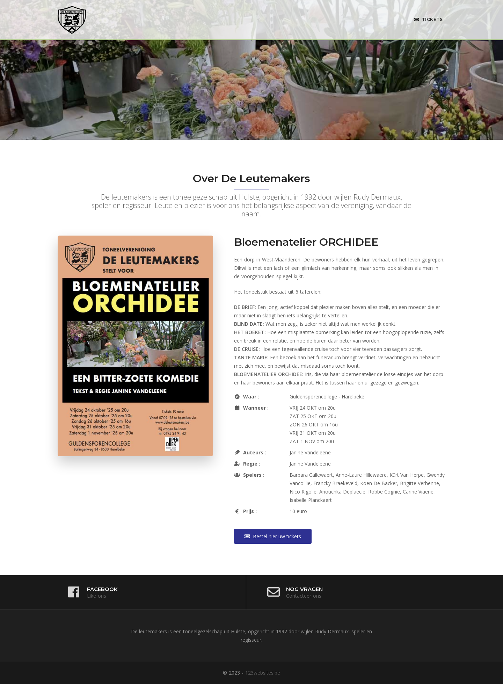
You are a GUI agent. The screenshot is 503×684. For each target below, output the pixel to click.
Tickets (428, 19)
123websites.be (262, 672)
